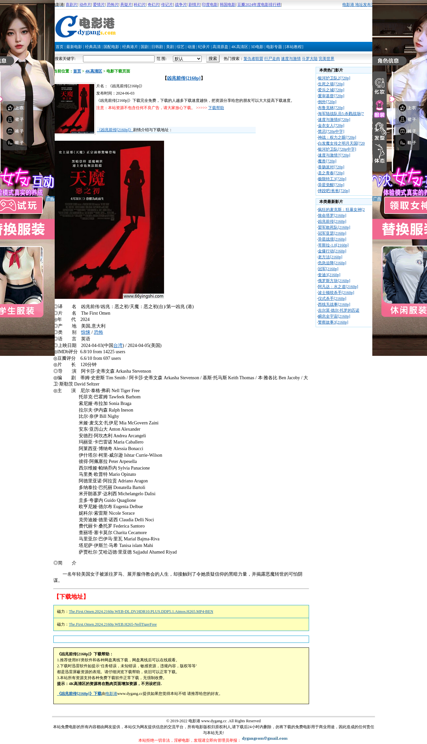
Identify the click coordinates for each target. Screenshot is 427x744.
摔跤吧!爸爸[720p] (334, 190)
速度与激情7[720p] (334, 155)
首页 (60, 46)
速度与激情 (291, 58)
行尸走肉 (272, 58)
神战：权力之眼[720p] (337, 137)
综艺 (181, 46)
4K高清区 (239, 46)
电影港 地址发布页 (358, 4)
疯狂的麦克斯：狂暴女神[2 (341, 209)
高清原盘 (220, 46)
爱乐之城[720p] (331, 90)
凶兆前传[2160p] (183, 78)
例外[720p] (327, 102)
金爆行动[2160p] (332, 251)
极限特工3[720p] (332, 179)
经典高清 (93, 46)
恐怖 (98, 332)
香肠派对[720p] (331, 167)
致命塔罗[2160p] (332, 215)
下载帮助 (216, 107)
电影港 (111, 693)
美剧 (170, 46)
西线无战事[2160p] (334, 304)
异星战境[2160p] (332, 239)
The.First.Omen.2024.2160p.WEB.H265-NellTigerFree (113, 624)
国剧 (145, 46)
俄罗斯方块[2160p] (334, 280)
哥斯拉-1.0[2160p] (333, 245)
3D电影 (257, 46)
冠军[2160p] (328, 269)
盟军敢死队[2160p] (334, 227)
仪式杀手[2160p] (332, 298)
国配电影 (111, 46)
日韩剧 (157, 46)
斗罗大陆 (310, 58)
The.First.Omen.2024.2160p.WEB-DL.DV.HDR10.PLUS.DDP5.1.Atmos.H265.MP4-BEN (141, 611)
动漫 (191, 46)
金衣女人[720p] (331, 125)
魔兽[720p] (327, 161)
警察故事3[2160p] (333, 322)
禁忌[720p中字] (331, 131)
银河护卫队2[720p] (334, 78)
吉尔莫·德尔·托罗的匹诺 (338, 310)
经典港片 (130, 46)
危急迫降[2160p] (332, 263)
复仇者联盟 (253, 58)
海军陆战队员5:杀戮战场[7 (341, 113)
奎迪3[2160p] (329, 274)
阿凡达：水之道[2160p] (338, 286)
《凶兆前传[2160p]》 (115, 130)
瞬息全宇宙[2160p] (334, 316)
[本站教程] (294, 46)
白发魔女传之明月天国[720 (341, 143)
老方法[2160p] (330, 257)
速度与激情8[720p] (334, 119)
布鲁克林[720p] (331, 107)
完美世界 (326, 58)
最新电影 (74, 46)
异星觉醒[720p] (331, 185)
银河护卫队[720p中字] (337, 149)
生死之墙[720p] (331, 84)
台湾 (118, 345)
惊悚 (85, 332)
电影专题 (274, 46)
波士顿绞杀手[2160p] (336, 292)
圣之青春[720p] (331, 173)
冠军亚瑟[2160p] (332, 233)
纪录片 (204, 46)
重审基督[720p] (331, 96)
